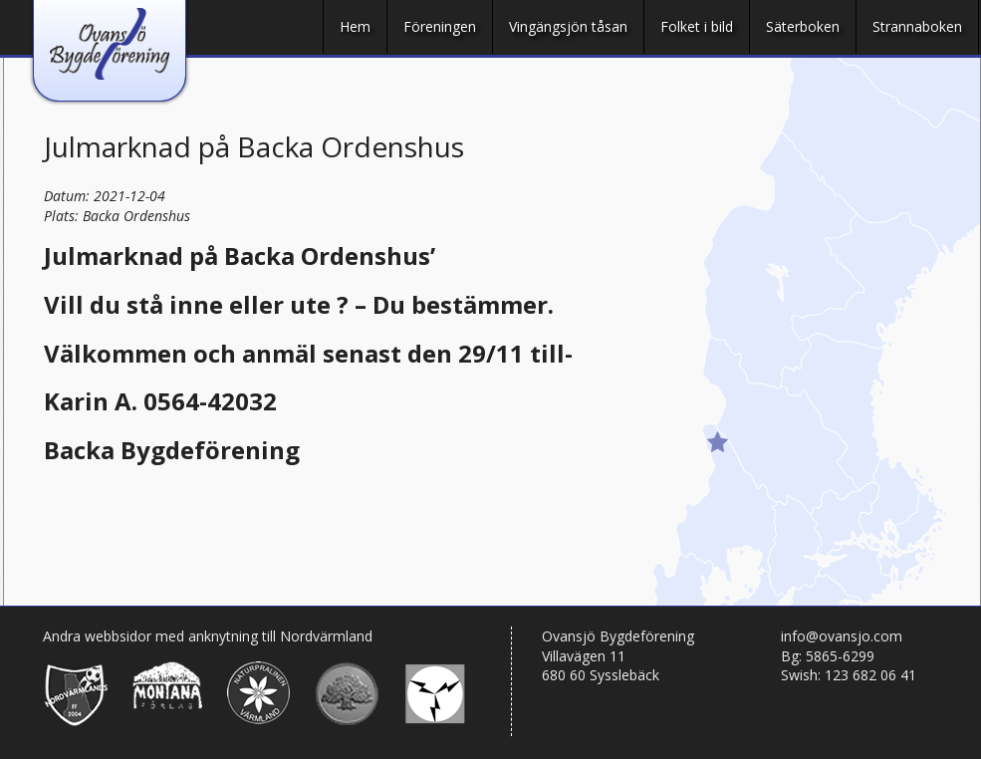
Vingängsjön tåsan (568, 26)
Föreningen (439, 26)
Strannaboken (917, 26)
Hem (355, 26)
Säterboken (803, 26)
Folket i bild (696, 26)
